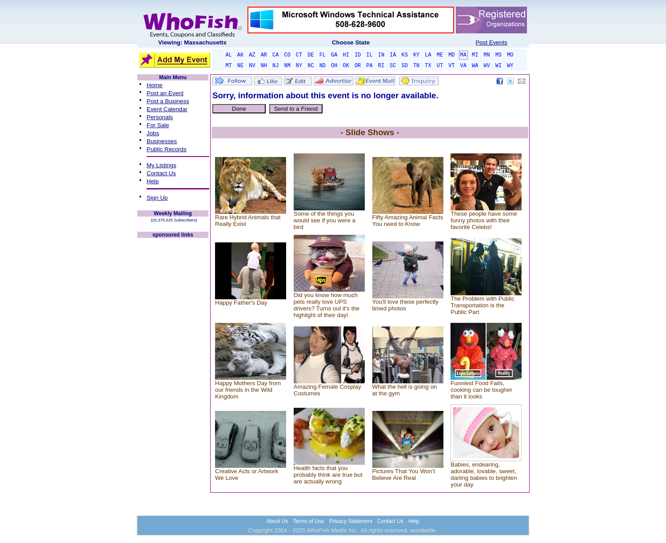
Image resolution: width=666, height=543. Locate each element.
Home (155, 85)
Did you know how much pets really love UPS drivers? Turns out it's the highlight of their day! (326, 305)
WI (498, 66)
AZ (252, 55)
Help (153, 181)
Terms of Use (308, 521)
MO (510, 55)
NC (310, 66)
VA (463, 66)
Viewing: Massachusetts (192, 42)
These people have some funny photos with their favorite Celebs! (484, 220)
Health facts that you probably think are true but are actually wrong (328, 475)
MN (486, 55)
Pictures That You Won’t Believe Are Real (403, 474)
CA (275, 55)
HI (346, 55)
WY (510, 66)
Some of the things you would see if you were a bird (324, 220)
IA (393, 55)
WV (486, 66)
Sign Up (157, 197)
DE (310, 55)
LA (428, 55)
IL (369, 55)
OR (358, 66)
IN (381, 55)
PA (369, 66)
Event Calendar (167, 109)
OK (346, 66)
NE (240, 66)
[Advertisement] (172, 372)
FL (322, 55)
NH (264, 66)
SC (393, 66)
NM (287, 66)
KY (416, 55)
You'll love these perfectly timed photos (405, 305)
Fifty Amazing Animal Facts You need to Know (407, 220)
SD (405, 66)
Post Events (491, 42)
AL (228, 55)
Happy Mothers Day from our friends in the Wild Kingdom (248, 390)
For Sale (158, 125)
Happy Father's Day (241, 302)
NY (299, 66)
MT (228, 66)
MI (475, 55)
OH (334, 66)
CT (299, 55)
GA (334, 55)
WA (475, 66)
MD (451, 55)
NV (252, 66)
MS (498, 55)
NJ (275, 66)
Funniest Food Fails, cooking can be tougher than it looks (481, 390)
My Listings (161, 165)
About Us (277, 521)
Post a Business (168, 101)
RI (381, 66)
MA (463, 55)
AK (240, 55)
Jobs (153, 133)
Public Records (167, 149)
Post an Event (165, 93)
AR (264, 55)
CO (287, 55)
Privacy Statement (350, 521)
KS (405, 55)
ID (358, 55)
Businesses (162, 141)
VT (451, 66)
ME (440, 55)
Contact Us (161, 173)
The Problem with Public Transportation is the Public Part (482, 305)
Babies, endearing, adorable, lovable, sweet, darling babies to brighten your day (484, 474)
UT (440, 66)
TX (428, 66)
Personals (160, 117)
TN (416, 66)
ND (322, 66)
